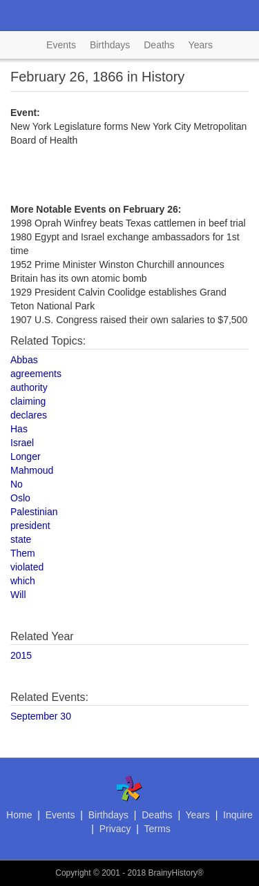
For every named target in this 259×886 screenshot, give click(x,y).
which (22, 580)
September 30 (40, 716)
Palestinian (34, 511)
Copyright (72, 873)
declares (28, 415)
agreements (35, 373)
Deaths (159, 44)
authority (29, 387)
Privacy (115, 828)
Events (61, 44)
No (16, 484)
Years (201, 44)
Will (18, 594)
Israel (22, 442)
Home (19, 814)
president (30, 525)
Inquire (238, 814)
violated (27, 566)
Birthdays (110, 44)
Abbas (24, 359)
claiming (28, 401)
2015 (21, 655)
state (20, 539)
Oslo (20, 497)
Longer (25, 456)
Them (22, 553)
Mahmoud (31, 470)
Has (19, 428)
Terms (157, 828)
